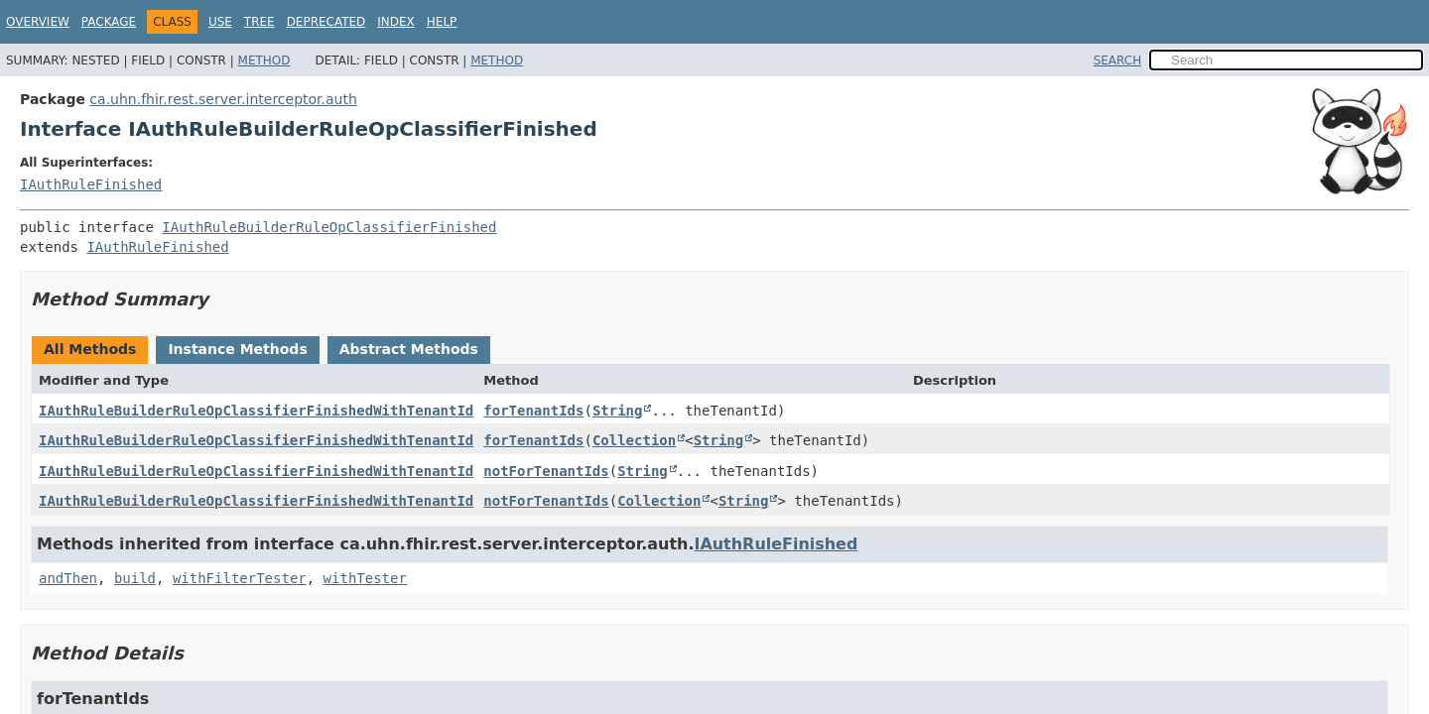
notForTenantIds (545, 471)
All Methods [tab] (90, 349)
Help (442, 22)
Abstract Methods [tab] (408, 349)
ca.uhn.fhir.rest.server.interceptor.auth (223, 99)
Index (396, 22)
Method (264, 60)
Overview (37, 22)
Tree (259, 22)
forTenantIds (533, 410)
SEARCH (1118, 60)
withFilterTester (240, 578)
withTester (365, 578)
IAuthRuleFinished (91, 184)
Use (220, 22)
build (135, 578)
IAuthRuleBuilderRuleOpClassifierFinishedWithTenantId (256, 410)
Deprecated (326, 22)
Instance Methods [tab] (237, 349)
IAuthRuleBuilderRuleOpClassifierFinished (329, 227)
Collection (634, 440)
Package (108, 22)
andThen (68, 578)
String (617, 410)
